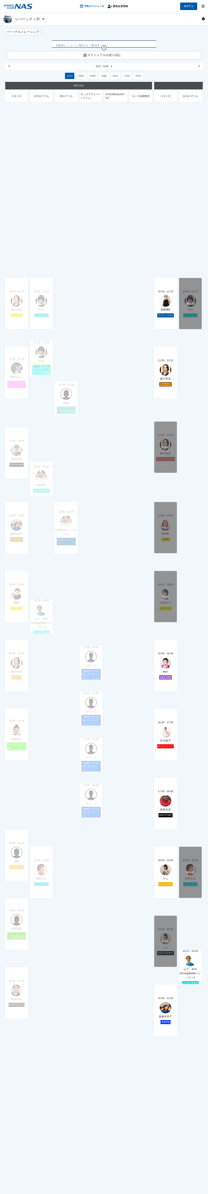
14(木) (92, 79)
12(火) (70, 79)
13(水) (81, 79)
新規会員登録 (118, 6)
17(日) (127, 79)
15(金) (104, 79)
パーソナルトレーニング (22, 32)
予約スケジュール (92, 6)
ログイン (189, 6)
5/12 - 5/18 (104, 69)
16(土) (115, 79)
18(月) (138, 79)
